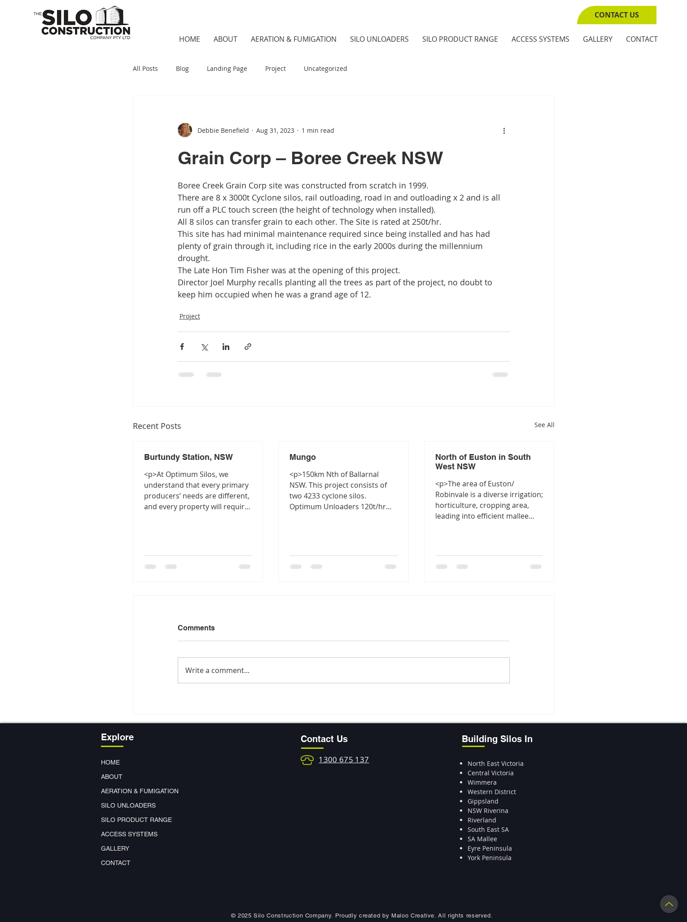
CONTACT (116, 862)
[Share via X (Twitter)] (204, 346)
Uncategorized (325, 68)
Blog (182, 68)
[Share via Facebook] (182, 346)
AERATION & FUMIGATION (132, 791)
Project (275, 68)
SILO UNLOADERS (128, 805)
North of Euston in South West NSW (483, 461)
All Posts (145, 68)
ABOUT (112, 776)
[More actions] (504, 130)
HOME (110, 762)
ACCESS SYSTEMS (129, 834)
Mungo (302, 457)
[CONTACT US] (616, 15)
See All (544, 424)
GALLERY (115, 848)
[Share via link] (248, 346)
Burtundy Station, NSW (188, 457)
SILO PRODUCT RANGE (132, 819)
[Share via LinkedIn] (226, 346)
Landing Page (227, 68)
